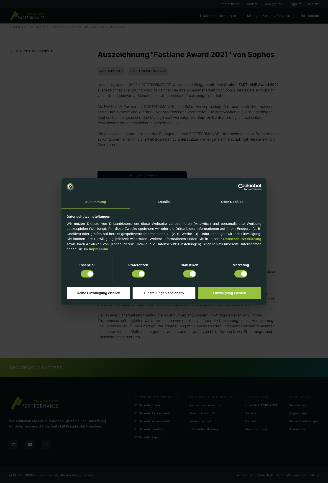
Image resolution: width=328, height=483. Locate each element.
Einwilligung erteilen (229, 293)
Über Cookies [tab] (232, 202)
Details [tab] (164, 202)
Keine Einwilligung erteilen (98, 293)
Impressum (98, 249)
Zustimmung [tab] (95, 202)
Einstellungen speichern (164, 293)
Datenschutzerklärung (242, 239)
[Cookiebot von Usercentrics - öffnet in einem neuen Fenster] (241, 187)
